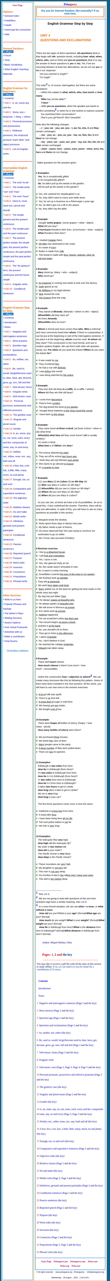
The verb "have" (17, 196)
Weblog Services (13, 618)
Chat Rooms (11, 641)
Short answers (16, 341)
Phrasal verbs (16, 581)
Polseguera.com (77, 1261)
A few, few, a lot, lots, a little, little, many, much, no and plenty (16, 470)
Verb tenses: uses (18, 396)
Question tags (16, 345)
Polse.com (92, 1261)
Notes (8, 327)
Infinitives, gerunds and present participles (13, 526)
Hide (7, 34)
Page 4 (76, 1067)
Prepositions (15, 576)
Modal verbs (15, 516)
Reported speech (18, 553)
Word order (15, 562)
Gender (13, 428)
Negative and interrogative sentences (57, 1003)
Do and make (16, 511)
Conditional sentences (50, 1193)
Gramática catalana (17, 650)
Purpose (13, 558)
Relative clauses (17, 507)
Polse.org (64, 1266)
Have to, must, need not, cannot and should (15, 205)
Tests (7, 60)
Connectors (15, 572)
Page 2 (80, 1003)
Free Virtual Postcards (16, 627)
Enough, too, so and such (52, 1141)
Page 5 (84, 1067)
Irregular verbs (16, 284)
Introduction (11, 322)
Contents (9, 98)
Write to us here (13, 599)
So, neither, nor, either (50, 1032)
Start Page (17, 5)
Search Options (12, 622)
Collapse (8, 51)
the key (67, 954)
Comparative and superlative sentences (59, 1148)
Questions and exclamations (53, 1025)
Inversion (14, 567)
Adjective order (47, 1156)
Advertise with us (13, 631)
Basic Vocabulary (13, 64)
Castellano (10, 20)
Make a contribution (15, 636)
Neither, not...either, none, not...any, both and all (17, 456)
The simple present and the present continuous (15, 219)
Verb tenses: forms (18, 387)
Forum (8, 55)
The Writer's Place (14, 613)
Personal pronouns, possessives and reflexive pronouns (17, 405)
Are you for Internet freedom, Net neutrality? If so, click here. (70, 12)
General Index (12, 15)
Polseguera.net (61, 1261)
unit (46, 894)
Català (8, 25)
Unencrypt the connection (18, 29)
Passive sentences (48, 1200)
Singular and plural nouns (52, 1094)
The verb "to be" (17, 182)
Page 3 (68, 1067)
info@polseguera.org (95, 1272)
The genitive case (18, 414)
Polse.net (76, 1266)
